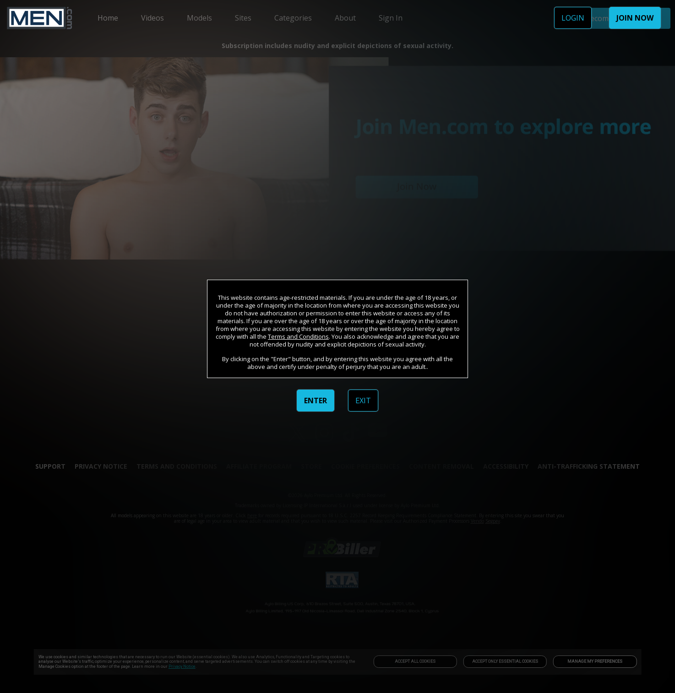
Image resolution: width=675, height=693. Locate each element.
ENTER (315, 400)
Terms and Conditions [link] (298, 336)
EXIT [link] (363, 400)
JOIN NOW (634, 18)
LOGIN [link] (572, 18)
